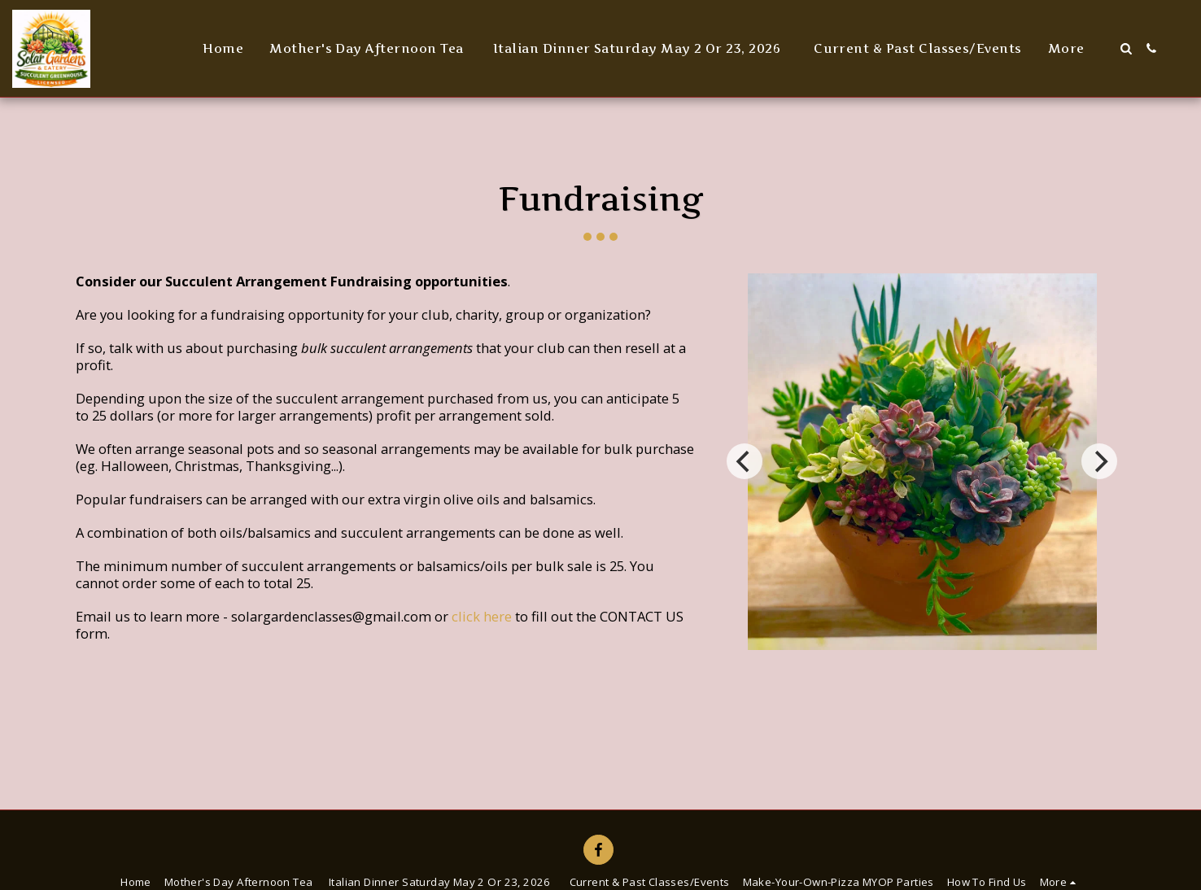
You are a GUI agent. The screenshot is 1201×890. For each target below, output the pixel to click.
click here (482, 616)
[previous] (744, 461)
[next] (1099, 461)
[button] (1126, 48)
